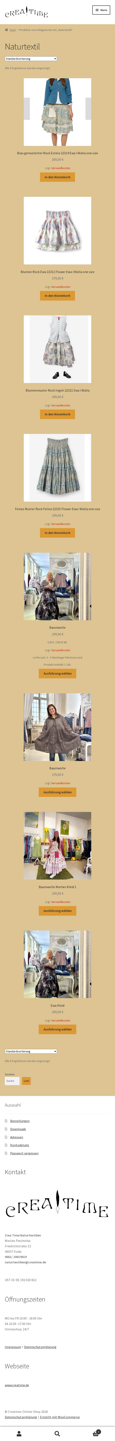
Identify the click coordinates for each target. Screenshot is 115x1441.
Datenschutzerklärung (40, 1347)
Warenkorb (89, 1431)
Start (13, 30)
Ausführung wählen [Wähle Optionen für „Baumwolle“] (58, 673)
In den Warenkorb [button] (57, 177)
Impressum (13, 1347)
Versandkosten (60, 168)
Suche (57, 1434)
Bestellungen (20, 1121)
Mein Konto (19, 1434)
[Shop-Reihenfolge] (31, 58)
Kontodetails (19, 1145)
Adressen (16, 1137)
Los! (26, 1081)
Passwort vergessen (24, 1153)
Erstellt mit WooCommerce (60, 1417)
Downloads (18, 1129)
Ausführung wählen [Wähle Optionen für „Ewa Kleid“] (58, 1029)
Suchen (10, 1074)
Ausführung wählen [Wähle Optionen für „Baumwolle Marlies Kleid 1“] (58, 911)
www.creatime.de (17, 1385)
